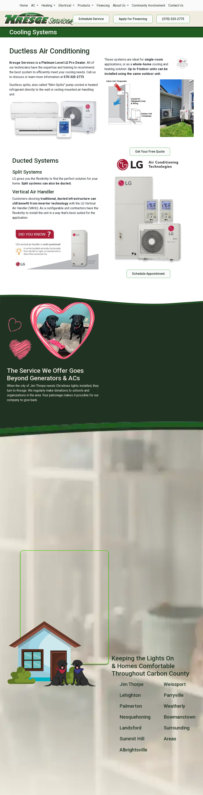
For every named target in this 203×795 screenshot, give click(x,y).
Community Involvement (148, 5)
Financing (103, 5)
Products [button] (84, 5)
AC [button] (33, 5)
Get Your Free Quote (150, 151)
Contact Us (175, 5)
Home (24, 5)
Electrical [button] (65, 5)
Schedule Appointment (148, 274)
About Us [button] (119, 5)
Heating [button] (47, 5)
